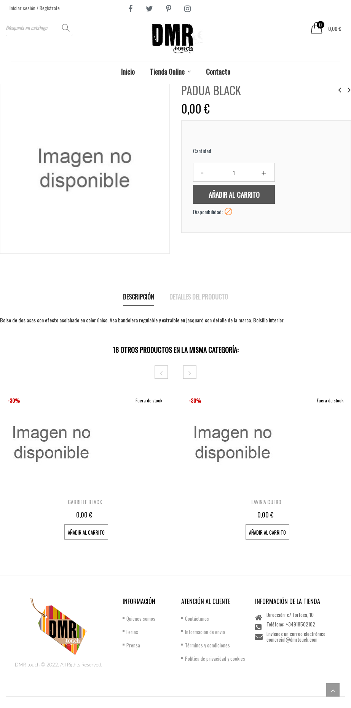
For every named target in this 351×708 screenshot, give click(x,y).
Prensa (133, 645)
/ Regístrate (48, 8)
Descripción (138, 296)
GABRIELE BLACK (85, 502)
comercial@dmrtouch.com (291, 639)
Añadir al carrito (234, 195)
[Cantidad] (234, 172)
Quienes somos (140, 618)
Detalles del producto (198, 296)
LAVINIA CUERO (266, 502)
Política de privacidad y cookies (215, 658)
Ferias (132, 632)
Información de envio (205, 632)
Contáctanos (197, 618)
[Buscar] (39, 27)
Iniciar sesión (23, 8)
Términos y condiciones (207, 645)
